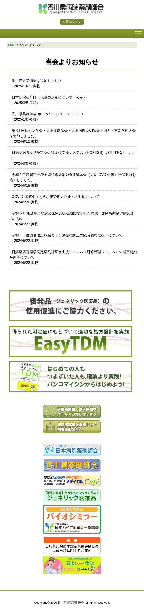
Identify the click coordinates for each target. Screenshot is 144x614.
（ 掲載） (37, 83)
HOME (12, 44)
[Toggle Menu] (138, 33)
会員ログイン (72, 22)
